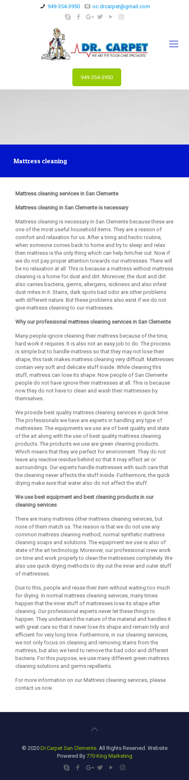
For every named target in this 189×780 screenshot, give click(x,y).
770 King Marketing (109, 756)
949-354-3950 (64, 6)
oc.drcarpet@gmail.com (121, 6)
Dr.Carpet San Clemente (68, 748)
